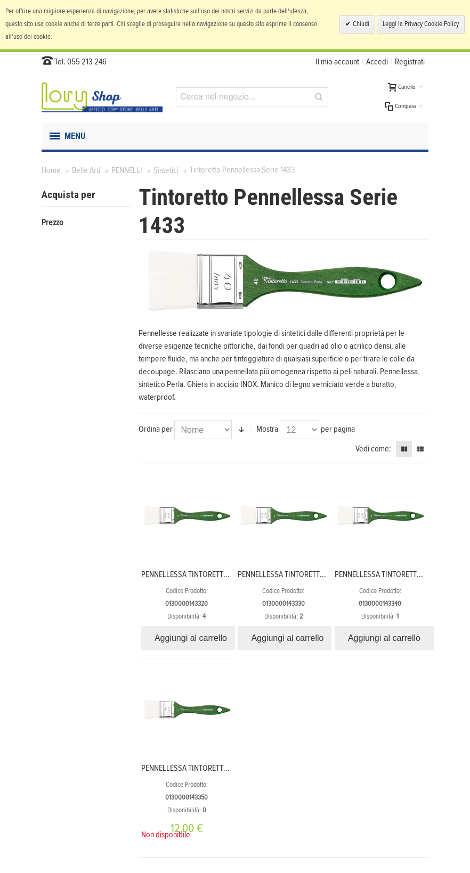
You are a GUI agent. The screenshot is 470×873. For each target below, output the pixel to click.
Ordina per (156, 429)
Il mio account (337, 61)
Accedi (377, 61)
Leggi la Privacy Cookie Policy (421, 24)
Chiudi (360, 24)
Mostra (267, 429)
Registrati (410, 61)
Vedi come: (373, 448)
